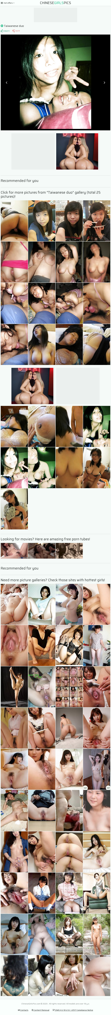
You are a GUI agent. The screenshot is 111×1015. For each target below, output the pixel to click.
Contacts (23, 1010)
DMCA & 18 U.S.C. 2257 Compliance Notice (73, 1010)
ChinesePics (55, 3)
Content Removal (40, 1010)
